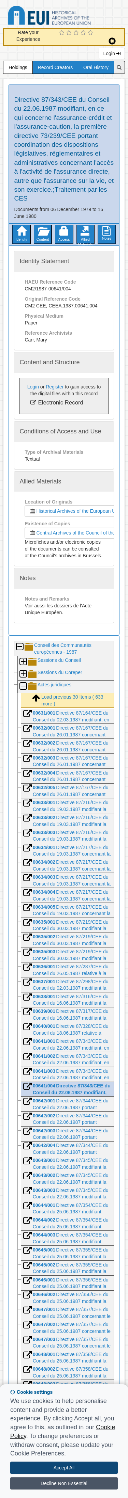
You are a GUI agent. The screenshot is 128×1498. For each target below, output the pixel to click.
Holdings (18, 67)
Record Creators (55, 67)
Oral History (96, 67)
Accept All (64, 1467)
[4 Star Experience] (84, 33)
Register (54, 386)
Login (111, 53)
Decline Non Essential (64, 1483)
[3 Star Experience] (77, 33)
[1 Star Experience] (62, 33)
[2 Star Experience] (69, 33)
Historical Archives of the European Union (75, 511)
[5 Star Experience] (91, 33)
